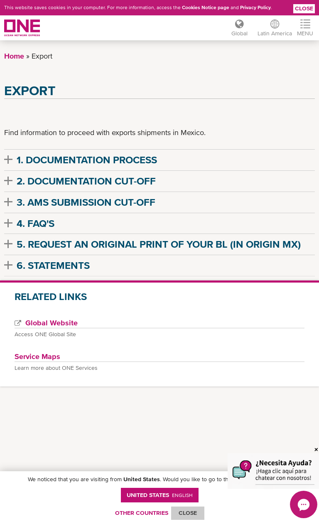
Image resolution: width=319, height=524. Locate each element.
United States (160, 495)
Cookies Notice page (205, 7)
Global (239, 33)
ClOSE (188, 512)
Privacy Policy (255, 7)
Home (14, 56)
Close (304, 8)
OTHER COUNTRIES (141, 512)
